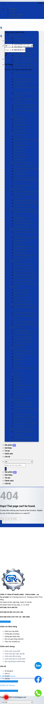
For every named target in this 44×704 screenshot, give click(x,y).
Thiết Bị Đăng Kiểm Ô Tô (19, 400)
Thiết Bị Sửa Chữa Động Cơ (25, 105)
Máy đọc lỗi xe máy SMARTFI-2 (26, 168)
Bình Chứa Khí (19, 299)
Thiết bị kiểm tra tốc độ (23, 420)
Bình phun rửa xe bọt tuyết (24, 278)
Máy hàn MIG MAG (21, 145)
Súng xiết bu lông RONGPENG (26, 203)
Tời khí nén (18, 397)
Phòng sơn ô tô (20, 137)
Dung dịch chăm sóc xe (23, 281)
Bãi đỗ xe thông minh (22, 50)
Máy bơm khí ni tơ (21, 241)
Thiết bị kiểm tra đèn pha (24, 403)
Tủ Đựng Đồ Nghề (16, 327)
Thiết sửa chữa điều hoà (23, 82)
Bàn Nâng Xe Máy (21, 171)
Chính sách (9, 454)
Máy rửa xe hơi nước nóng (24, 273)
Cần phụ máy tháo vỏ (22, 226)
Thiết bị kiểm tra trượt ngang (25, 423)
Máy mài (17, 382)
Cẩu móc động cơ (21, 128)
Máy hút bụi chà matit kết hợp (25, 139)
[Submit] (6, 54)
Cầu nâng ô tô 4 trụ (21, 44)
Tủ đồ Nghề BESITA (21, 330)
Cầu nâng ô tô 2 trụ (21, 38)
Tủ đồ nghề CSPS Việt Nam (25, 333)
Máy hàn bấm (19, 148)
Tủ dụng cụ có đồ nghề (23, 336)
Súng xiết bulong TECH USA (25, 200)
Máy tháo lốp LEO (21, 218)
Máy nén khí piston (21, 290)
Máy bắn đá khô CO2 (22, 55)
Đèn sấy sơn (19, 151)
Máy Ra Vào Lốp (20, 174)
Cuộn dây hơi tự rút (21, 85)
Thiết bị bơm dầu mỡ (22, 79)
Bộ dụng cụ (18, 356)
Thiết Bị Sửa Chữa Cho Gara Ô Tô (22, 53)
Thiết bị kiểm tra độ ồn (23, 406)
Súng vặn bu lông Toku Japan (25, 191)
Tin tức (7, 451)
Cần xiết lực (18, 362)
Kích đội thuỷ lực (20, 122)
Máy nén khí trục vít (21, 293)
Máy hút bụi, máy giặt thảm (24, 275)
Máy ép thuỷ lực (20, 125)
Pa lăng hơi (18, 391)
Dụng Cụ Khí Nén (16, 374)
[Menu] (7, 41)
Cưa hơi (17, 377)
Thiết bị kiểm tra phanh (23, 414)
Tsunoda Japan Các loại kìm (25, 354)
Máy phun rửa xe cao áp (23, 270)
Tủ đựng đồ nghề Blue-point (25, 313)
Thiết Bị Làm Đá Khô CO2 (19, 440)
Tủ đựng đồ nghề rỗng (23, 339)
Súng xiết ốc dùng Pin (22, 206)
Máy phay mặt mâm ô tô (23, 246)
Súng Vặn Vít (19, 388)
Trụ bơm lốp (19, 244)
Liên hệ (7, 457)
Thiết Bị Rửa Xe (15, 261)
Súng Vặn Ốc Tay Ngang (23, 394)
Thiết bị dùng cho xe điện (24, 64)
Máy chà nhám (20, 154)
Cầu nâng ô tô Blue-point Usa (25, 325)
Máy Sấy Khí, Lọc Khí (22, 301)
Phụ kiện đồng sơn (21, 157)
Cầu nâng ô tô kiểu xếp (23, 41)
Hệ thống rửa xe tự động (23, 264)
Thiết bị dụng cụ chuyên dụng (25, 58)
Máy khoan (18, 379)
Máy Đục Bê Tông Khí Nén (24, 385)
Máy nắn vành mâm (22, 249)
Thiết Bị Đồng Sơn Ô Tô (18, 134)
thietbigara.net (20, 697)
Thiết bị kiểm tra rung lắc (24, 417)
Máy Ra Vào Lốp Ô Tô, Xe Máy (21, 209)
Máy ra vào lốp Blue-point (24, 322)
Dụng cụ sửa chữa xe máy (24, 177)
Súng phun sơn (20, 160)
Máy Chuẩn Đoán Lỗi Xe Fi (24, 165)
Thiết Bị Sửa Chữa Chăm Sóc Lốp (22, 229)
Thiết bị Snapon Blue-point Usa (21, 304)
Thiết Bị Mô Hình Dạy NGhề (20, 429)
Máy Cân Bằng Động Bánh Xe (25, 238)
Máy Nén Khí (14, 287)
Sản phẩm (8, 445)
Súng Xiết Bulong (16, 189)
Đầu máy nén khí (20, 296)
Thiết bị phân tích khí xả (23, 426)
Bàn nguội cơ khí (20, 345)
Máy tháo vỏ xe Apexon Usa (25, 223)
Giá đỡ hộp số (19, 131)
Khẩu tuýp (18, 365)
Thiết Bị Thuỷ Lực (16, 116)
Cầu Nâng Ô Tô (15, 35)
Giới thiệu (8, 448)
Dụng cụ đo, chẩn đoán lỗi (24, 108)
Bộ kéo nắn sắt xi (21, 119)
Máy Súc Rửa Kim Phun (23, 186)
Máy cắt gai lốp (20, 252)
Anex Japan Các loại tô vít (24, 351)
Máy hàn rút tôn (20, 142)
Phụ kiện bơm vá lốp (22, 258)
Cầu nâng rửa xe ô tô (22, 267)
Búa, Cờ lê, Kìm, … (21, 359)
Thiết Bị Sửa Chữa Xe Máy (19, 163)
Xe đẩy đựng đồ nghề (22, 342)
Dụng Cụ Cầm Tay (16, 348)
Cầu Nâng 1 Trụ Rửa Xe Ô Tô (25, 47)
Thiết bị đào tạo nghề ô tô (24, 437)
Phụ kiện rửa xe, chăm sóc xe (25, 284)
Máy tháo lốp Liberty (22, 220)
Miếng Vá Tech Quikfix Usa (24, 255)
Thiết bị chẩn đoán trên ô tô (25, 61)
